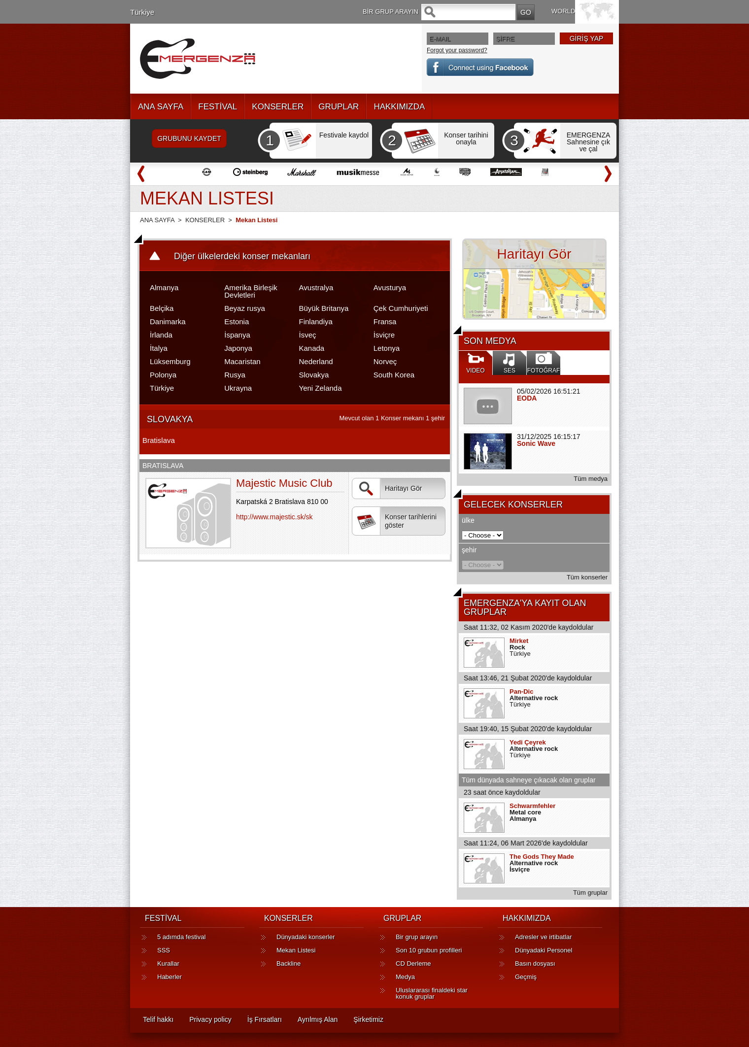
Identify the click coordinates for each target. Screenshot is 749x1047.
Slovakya (314, 375)
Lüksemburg (170, 361)
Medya (405, 976)
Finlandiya (316, 321)
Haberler (169, 976)
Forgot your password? (457, 50)
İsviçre (384, 335)
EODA (527, 398)
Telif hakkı (158, 1019)
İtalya (159, 348)
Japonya (238, 348)
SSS (163, 950)
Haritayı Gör (389, 488)
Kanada (312, 348)
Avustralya (316, 287)
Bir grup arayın (417, 937)
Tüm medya (591, 478)
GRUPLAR (338, 106)
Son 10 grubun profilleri (429, 950)
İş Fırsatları (264, 1019)
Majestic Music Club (284, 483)
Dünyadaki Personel (543, 950)
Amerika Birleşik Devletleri (250, 291)
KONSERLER (278, 106)
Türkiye (142, 12)
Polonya (163, 375)
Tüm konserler (587, 577)
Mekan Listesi (295, 950)
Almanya (164, 287)
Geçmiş (526, 976)
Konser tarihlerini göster (397, 521)
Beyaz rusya (244, 308)
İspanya (237, 335)
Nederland (316, 361)
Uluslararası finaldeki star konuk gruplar (432, 993)
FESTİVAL (217, 106)
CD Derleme (413, 963)
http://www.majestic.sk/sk (274, 517)
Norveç (385, 361)
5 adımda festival (181, 937)
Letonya (387, 348)
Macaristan (242, 361)
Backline (288, 963)
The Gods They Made (542, 856)
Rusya (234, 375)
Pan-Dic (521, 691)
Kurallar (168, 963)
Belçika (161, 308)
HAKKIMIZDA (399, 106)
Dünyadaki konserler (305, 937)
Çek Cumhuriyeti (401, 308)
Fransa (385, 321)
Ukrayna (238, 388)
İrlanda (161, 335)
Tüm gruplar (590, 892)
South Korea (394, 375)
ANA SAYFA (160, 106)
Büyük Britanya (324, 308)
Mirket (519, 640)
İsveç (307, 335)
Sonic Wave (536, 443)
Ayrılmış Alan (318, 1019)
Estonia (236, 321)
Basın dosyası (535, 963)
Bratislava (158, 440)
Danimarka (168, 321)
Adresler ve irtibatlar (543, 937)
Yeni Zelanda (320, 388)
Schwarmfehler (532, 806)
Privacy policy (210, 1019)
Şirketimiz (368, 1019)
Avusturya (390, 287)
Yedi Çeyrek (528, 742)
